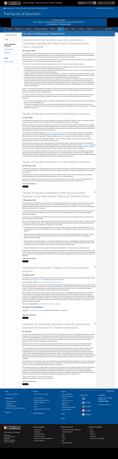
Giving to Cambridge (67, 443)
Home (4, 8)
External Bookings (66, 409)
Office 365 (64, 405)
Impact (35, 404)
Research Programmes (40, 402)
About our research (39, 398)
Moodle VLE (65, 403)
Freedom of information (9, 440)
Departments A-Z (10, 8)
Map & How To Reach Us (12, 394)
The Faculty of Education (22, 13)
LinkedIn (87, 402)
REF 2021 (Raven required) (41, 394)
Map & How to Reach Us (104, 404)
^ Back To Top (110, 391)
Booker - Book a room (67, 400)
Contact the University (9, 436)
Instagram (88, 414)
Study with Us (19, 29)
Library (74, 29)
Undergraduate (37, 429)
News (28, 8)
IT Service (64, 398)
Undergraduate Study (11, 401)
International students (39, 434)
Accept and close (52, 24)
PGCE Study (9, 403)
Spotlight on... (93, 436)
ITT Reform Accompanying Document (55, 132)
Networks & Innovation (41, 29)
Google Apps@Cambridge (68, 407)
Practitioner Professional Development (15, 408)
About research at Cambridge (97, 438)
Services (81, 29)
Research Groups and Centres (41, 400)
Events (66, 29)
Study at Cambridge (28, 3)
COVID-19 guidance (67, 394)
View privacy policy (65, 24)
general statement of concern (37, 279)
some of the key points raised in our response (48, 304)
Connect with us (84, 395)
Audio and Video (8, 61)
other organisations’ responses (35, 310)
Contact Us (110, 8)
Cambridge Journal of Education (42, 409)
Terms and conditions (9, 442)
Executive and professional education (43, 438)
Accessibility (7, 438)
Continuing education (39, 436)
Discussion (92, 434)
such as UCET (85, 145)
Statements (7, 52)
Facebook (88, 406)
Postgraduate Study (11, 406)
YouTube (88, 410)
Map (63, 434)
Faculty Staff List (101, 8)
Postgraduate (37, 432)
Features (92, 432)
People (53, 29)
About (10, 29)
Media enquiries (8, 49)
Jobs (63, 440)
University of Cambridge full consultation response (49, 282)
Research (28, 29)
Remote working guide (67, 396)
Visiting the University (67, 432)
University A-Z (7, 435)
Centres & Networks (38, 413)
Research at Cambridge (55, 3)
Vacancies (89, 29)
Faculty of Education (21, 8)
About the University (42, 3)
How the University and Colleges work (71, 429)
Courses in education (39, 440)
